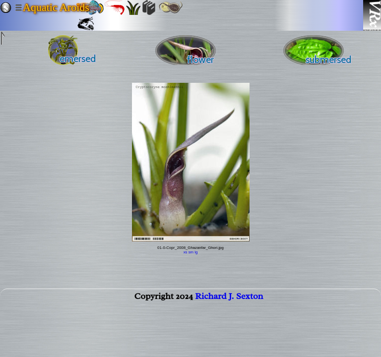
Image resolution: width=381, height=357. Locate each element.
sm (191, 252)
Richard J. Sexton (229, 298)
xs (186, 252)
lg (195, 252)
